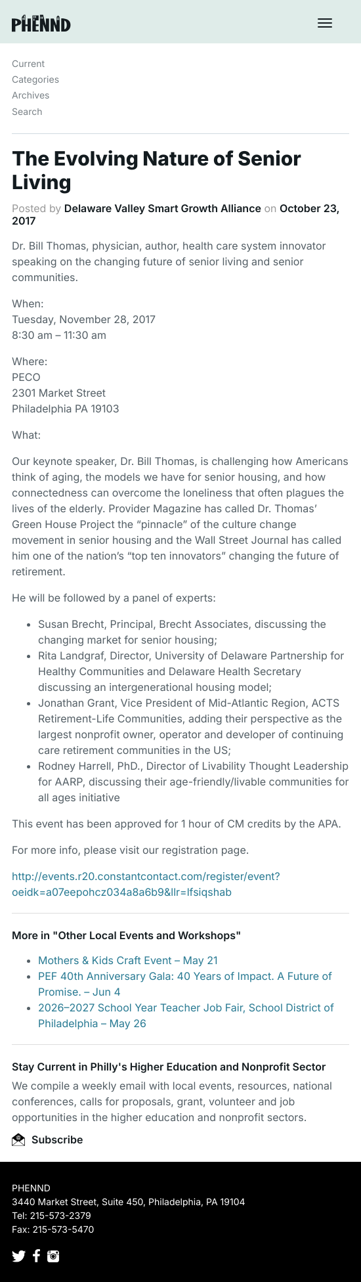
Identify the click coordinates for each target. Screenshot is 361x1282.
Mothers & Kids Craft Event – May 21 (128, 960)
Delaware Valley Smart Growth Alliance (162, 208)
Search (27, 112)
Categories (35, 79)
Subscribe (47, 1139)
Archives (31, 95)
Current (28, 64)
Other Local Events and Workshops (147, 935)
